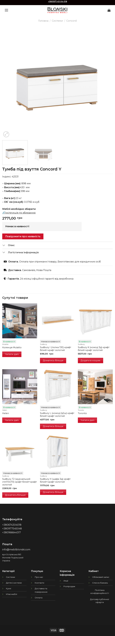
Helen (5, 413)
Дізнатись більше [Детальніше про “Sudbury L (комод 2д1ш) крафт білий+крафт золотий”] (53, 426)
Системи (57, 20)
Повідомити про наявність (23, 236)
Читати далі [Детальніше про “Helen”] (12, 420)
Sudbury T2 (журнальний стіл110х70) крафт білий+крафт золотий (19, 482)
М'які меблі (11, 594)
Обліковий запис (100, 577)
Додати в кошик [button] (90, 360)
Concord (71, 20)
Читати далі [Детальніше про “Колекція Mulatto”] (12, 354)
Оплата (38, 597)
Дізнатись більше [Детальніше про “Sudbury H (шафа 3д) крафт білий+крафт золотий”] (53, 492)
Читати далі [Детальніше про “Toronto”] (87, 420)
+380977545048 (12, 528)
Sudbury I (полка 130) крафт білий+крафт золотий (55, 349)
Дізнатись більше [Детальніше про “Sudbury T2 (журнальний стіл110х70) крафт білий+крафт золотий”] (15, 495)
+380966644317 (11, 532)
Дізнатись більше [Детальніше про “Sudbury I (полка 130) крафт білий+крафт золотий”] (53, 360)
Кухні (8, 588)
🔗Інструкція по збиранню (19, 212)
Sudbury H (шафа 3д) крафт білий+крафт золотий (55, 480)
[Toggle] (5, 245)
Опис (8, 245)
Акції (65, 580)
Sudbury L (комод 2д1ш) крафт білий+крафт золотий (57, 414)
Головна (43, 20)
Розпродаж (69, 586)
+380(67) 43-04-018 (57, 1)
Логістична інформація (20, 253)
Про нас (39, 577)
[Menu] (6, 10)
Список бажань (100, 583)
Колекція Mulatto (12, 347)
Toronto (82, 413)
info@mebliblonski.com (16, 549)
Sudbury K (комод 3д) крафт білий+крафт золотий (93, 349)
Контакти (39, 583)
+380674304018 (11, 524)
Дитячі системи (14, 583)
